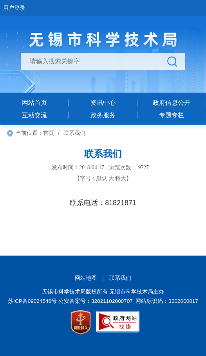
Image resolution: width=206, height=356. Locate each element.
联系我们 (120, 278)
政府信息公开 (171, 102)
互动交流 (34, 115)
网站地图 (86, 278)
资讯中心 (103, 102)
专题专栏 (171, 115)
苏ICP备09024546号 (32, 301)
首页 (48, 133)
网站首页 (34, 102)
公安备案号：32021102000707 (95, 301)
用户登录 (14, 8)
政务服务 (103, 115)
